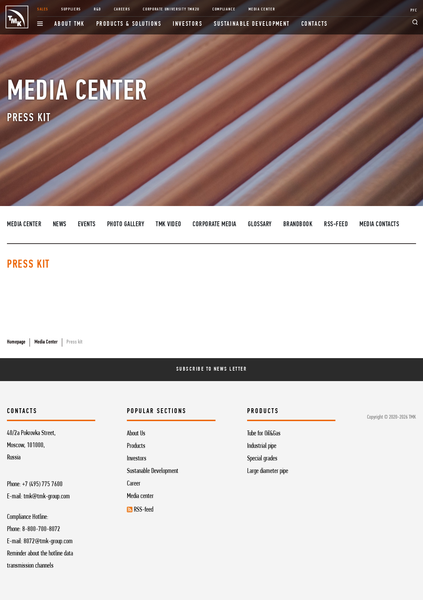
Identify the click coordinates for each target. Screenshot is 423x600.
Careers (122, 9)
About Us (136, 433)
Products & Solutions (128, 24)
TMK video (168, 224)
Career (133, 483)
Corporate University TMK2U (171, 9)
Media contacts (379, 224)
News (59, 224)
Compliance (223, 9)
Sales (42, 9)
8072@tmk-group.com (48, 541)
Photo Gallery (126, 224)
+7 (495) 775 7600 (42, 484)
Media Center (262, 9)
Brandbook (298, 224)
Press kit (74, 342)
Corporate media (214, 224)
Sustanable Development (152, 471)
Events (87, 224)
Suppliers (71, 9)
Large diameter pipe (267, 471)
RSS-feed (336, 224)
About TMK (69, 24)
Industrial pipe (261, 446)
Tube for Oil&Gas (263, 433)
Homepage (16, 342)
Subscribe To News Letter (211, 369)
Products (136, 446)
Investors (187, 24)
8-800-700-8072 (41, 529)
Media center (140, 496)
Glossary (260, 224)
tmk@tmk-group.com (47, 496)
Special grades (262, 458)
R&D (97, 9)
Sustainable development (252, 24)
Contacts (314, 24)
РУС (413, 10)
